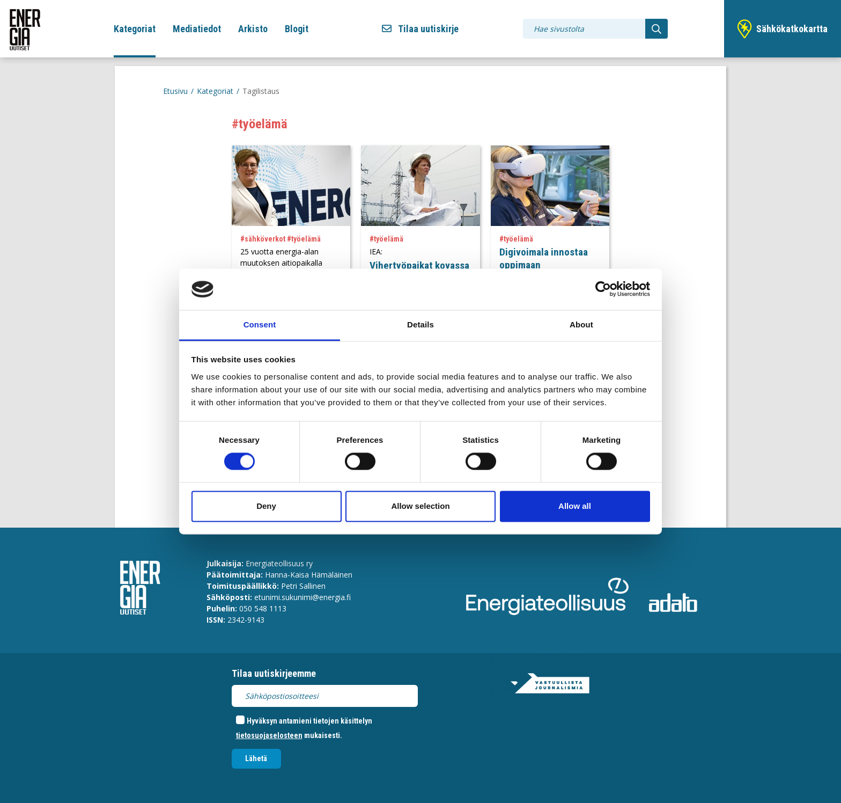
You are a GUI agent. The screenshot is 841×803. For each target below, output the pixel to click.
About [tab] (581, 324)
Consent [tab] (260, 324)
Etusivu (175, 91)
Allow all (574, 505)
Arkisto (253, 28)
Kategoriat (135, 28)
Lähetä (256, 758)
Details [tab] (420, 324)
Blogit (296, 28)
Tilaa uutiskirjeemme (274, 673)
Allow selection (420, 505)
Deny (266, 505)
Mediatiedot (197, 28)
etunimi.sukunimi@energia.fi (302, 597)
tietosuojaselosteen (269, 735)
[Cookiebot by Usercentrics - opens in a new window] (603, 289)
